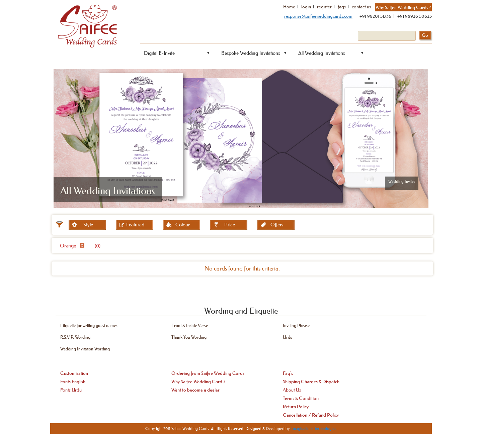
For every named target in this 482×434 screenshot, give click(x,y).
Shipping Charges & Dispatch (311, 381)
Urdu (288, 337)
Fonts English (72, 381)
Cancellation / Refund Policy (311, 415)
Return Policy (296, 407)
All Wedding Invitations (321, 53)
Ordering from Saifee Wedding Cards (207, 373)
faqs (342, 7)
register (324, 7)
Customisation (74, 373)
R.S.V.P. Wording (75, 337)
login (306, 7)
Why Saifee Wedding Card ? (198, 381)
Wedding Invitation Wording (85, 348)
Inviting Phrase (296, 325)
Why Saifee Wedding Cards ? (403, 7)
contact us (361, 7)
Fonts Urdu (71, 390)
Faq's (288, 373)
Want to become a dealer (195, 390)
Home (289, 7)
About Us (292, 390)
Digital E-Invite (159, 53)
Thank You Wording (189, 337)
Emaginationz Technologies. (314, 428)
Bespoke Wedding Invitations (250, 53)
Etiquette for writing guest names (88, 325)
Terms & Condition (301, 398)
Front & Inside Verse (189, 325)
